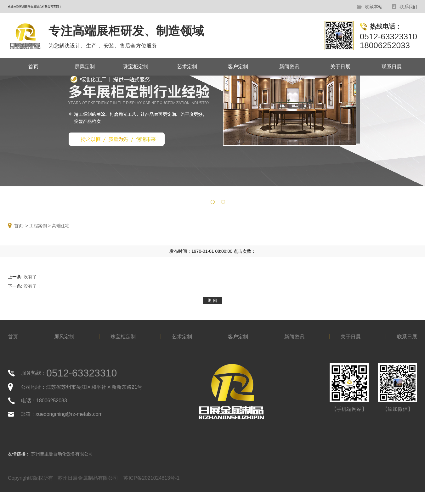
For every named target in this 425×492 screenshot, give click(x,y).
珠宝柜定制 (135, 66)
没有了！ (32, 276)
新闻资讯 (289, 66)
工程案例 (38, 225)
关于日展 (340, 66)
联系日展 (392, 66)
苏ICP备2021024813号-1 (151, 478)
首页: (19, 225)
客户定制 (238, 66)
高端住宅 (61, 225)
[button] (202, 202)
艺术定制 (187, 66)
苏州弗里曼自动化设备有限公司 (62, 453)
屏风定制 (85, 66)
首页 (33, 66)
